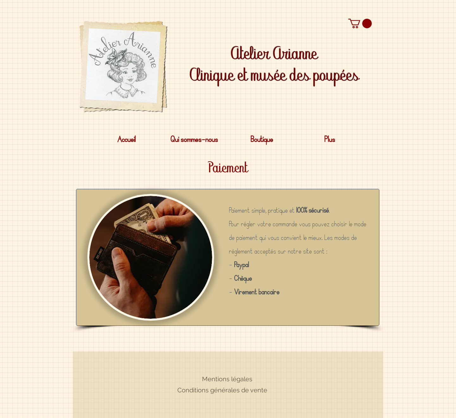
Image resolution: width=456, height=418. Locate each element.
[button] (360, 23)
